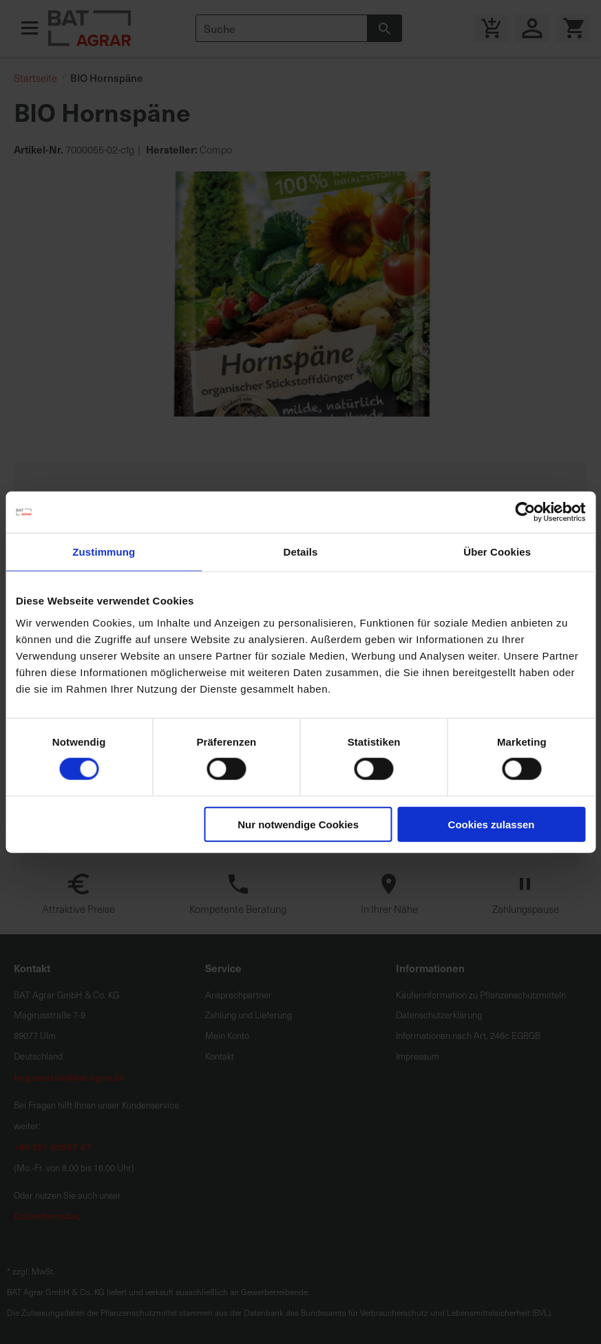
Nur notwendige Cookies (298, 824)
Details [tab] (301, 552)
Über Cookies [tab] (497, 552)
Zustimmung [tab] (103, 552)
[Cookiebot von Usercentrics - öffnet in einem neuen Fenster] (525, 512)
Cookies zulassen (491, 824)
